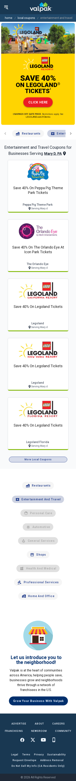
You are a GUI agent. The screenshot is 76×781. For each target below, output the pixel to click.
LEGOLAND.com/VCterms (38, 117)
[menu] (6, 7)
